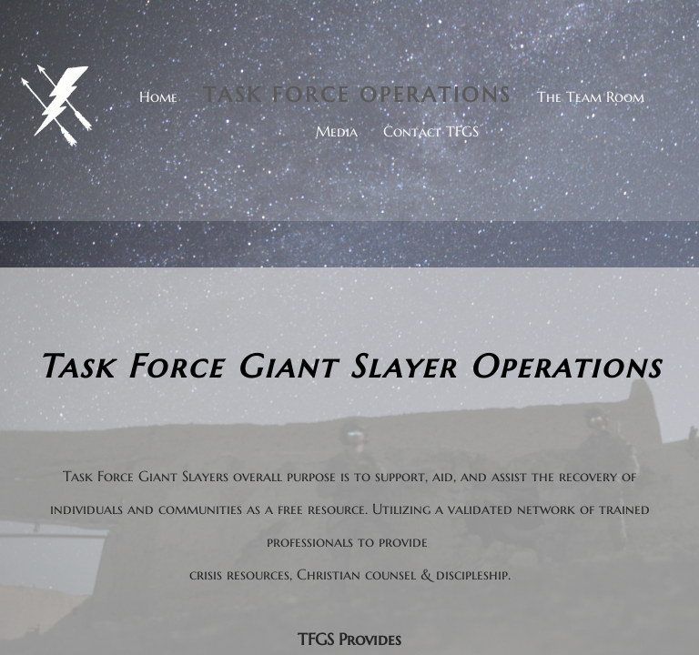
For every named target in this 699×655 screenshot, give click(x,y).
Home (158, 96)
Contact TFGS (431, 131)
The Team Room (590, 96)
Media (337, 131)
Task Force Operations (357, 94)
